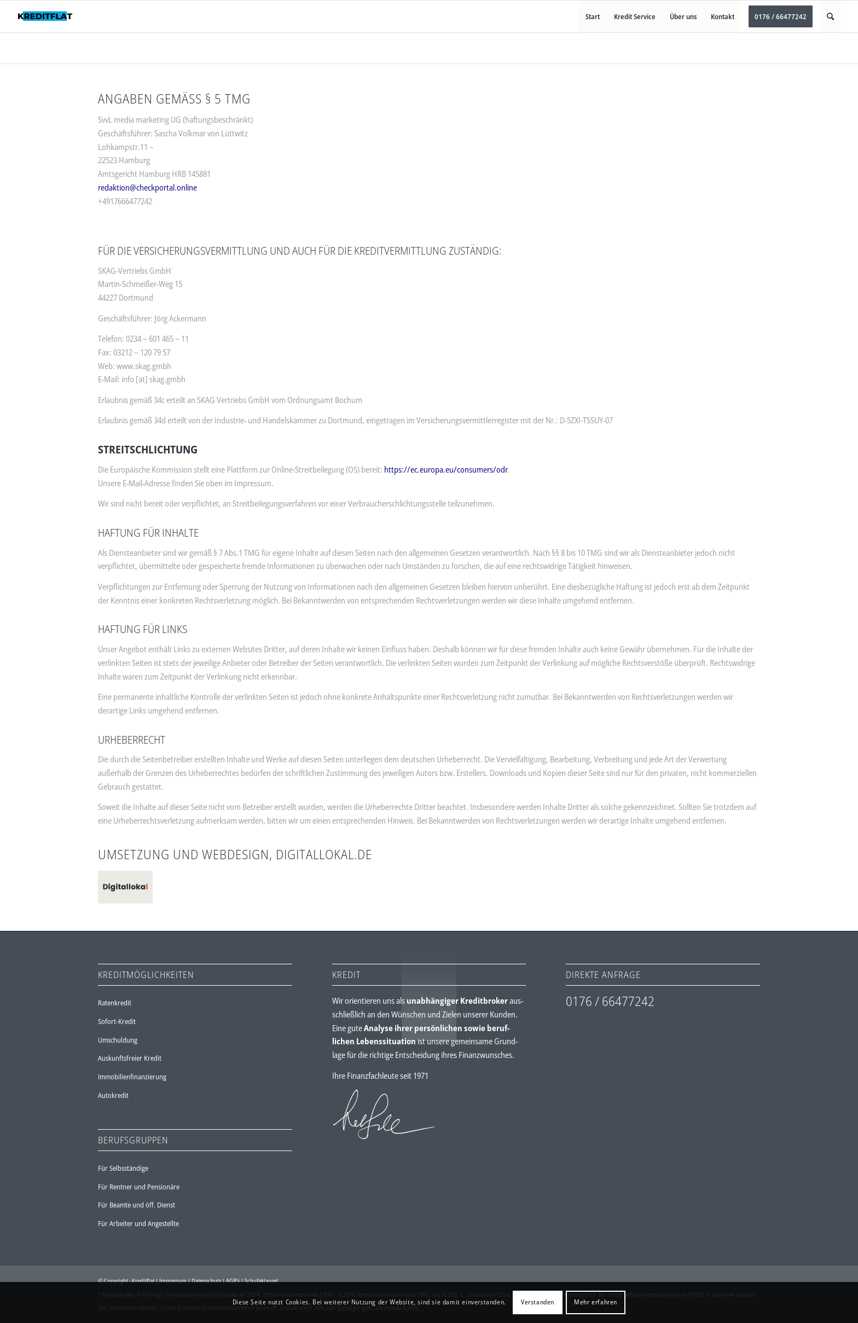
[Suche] (830, 16)
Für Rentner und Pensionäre (138, 1187)
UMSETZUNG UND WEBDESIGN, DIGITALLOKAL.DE (235, 854)
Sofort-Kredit (117, 1021)
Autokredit (113, 1095)
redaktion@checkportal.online (147, 187)
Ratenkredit (114, 1003)
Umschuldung (117, 1040)
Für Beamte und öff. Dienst (136, 1205)
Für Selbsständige (123, 1168)
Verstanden (537, 1302)
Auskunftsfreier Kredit (129, 1058)
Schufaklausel (261, 1280)
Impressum (173, 1280)
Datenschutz (206, 1280)
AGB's (233, 1280)
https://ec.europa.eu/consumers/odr (446, 469)
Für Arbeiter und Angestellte (138, 1223)
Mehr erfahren (595, 1302)
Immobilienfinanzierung (132, 1077)
